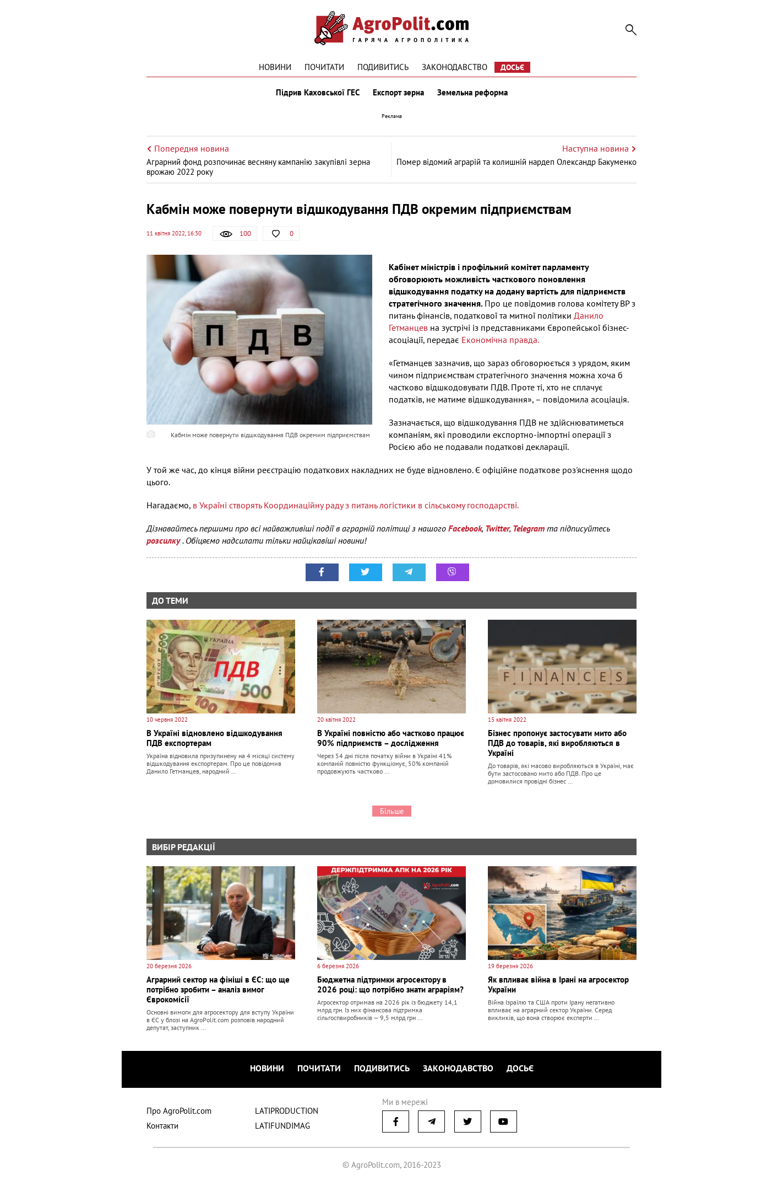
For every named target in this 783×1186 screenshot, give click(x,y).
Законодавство (454, 67)
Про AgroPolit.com (178, 1110)
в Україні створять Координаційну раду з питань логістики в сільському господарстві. (356, 505)
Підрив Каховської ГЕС (318, 93)
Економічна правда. (500, 339)
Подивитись (383, 67)
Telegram (529, 528)
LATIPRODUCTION (286, 1110)
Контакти (162, 1125)
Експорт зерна (398, 93)
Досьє (512, 67)
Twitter (497, 528)
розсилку (164, 540)
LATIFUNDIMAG (282, 1125)
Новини (275, 67)
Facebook (465, 528)
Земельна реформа (472, 93)
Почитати (324, 67)
